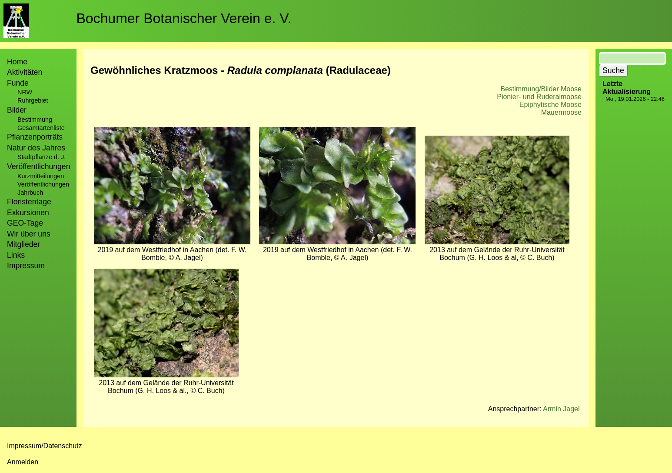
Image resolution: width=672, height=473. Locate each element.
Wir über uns (28, 234)
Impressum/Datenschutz (44, 446)
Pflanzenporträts (35, 137)
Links (16, 255)
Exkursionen (28, 212)
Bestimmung (34, 119)
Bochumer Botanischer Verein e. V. (183, 18)
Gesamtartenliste (41, 127)
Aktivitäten (24, 72)
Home (17, 61)
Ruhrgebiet (32, 100)
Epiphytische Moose (550, 104)
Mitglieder (23, 244)
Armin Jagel (561, 409)
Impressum (26, 265)
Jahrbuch (30, 192)
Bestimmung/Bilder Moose (541, 89)
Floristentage (29, 201)
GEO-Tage (25, 223)
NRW (24, 92)
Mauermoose (561, 112)
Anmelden (22, 462)
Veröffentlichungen (43, 184)
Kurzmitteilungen (40, 176)
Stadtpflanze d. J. (41, 156)
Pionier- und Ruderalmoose (539, 96)
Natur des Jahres (36, 147)
